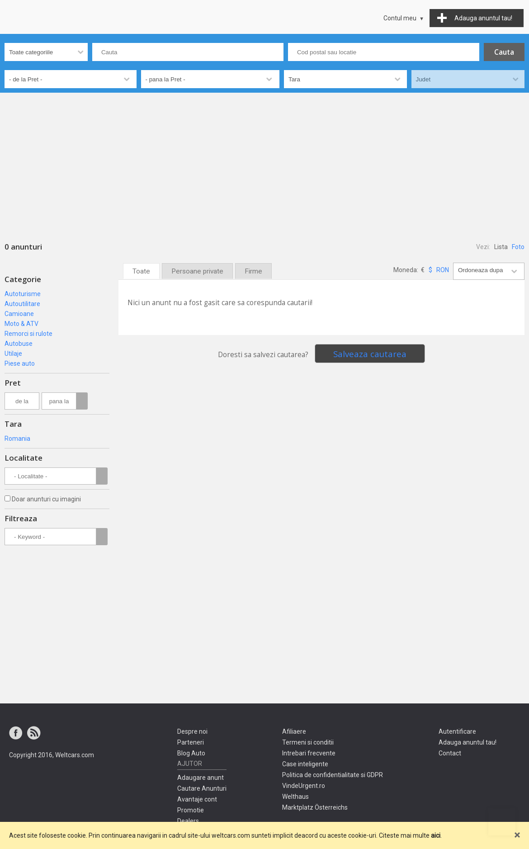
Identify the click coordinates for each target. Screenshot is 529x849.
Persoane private (197, 271)
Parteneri (190, 742)
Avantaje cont (197, 799)
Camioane (19, 313)
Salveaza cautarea (369, 353)
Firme (253, 271)
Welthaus (295, 796)
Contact (450, 753)
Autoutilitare (22, 303)
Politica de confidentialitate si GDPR (332, 774)
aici (435, 835)
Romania (17, 438)
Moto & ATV (21, 323)
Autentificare (457, 731)
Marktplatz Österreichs (315, 807)
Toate (141, 271)
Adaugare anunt (200, 777)
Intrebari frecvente (308, 753)
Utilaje (13, 353)
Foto (518, 246)
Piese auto (20, 363)
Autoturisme (23, 293)
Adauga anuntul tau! (467, 742)
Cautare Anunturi (202, 788)
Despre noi (192, 731)
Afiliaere (294, 731)
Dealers (188, 821)
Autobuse (19, 343)
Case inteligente (305, 764)
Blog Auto (191, 753)
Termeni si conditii (308, 742)
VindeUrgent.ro (303, 785)
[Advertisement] (264, 160)
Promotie (190, 810)
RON (442, 270)
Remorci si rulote (28, 333)
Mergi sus (501, 821)
